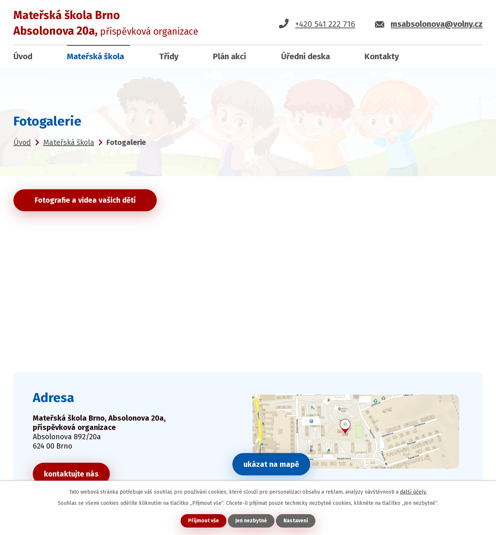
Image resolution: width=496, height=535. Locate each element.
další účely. (413, 492)
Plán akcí (229, 56)
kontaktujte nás (71, 473)
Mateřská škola (95, 56)
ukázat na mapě (271, 464)
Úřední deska (305, 56)
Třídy (168, 56)
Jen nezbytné (251, 520)
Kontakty (382, 56)
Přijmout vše (203, 520)
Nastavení (295, 520)
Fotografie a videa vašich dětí (85, 200)
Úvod (22, 56)
